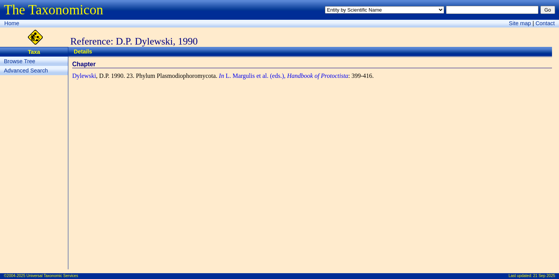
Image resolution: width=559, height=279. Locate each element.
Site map (520, 23)
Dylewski (84, 75)
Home (11, 23)
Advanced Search (26, 70)
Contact (545, 23)
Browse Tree (19, 61)
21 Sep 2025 (544, 276)
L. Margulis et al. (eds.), (283, 75)
